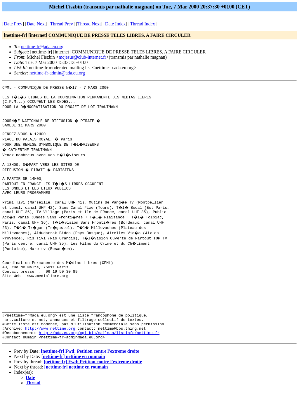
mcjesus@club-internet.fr (82, 57)
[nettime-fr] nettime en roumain (73, 385)
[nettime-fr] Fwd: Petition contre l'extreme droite (90, 380)
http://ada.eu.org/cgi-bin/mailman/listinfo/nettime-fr (99, 360)
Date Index (115, 23)
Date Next (36, 23)
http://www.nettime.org (50, 355)
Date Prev (13, 23)
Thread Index (142, 23)
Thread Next (89, 23)
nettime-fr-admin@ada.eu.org (57, 72)
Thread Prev (61, 23)
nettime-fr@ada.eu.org (42, 46)
